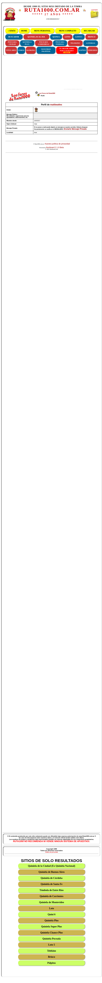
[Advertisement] (42, 72)
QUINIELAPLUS (27, 43)
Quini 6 (51, 914)
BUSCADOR (13, 37)
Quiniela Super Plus (51, 926)
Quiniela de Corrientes (51, 896)
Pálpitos (51, 963)
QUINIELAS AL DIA (36, 37)
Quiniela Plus (52, 920)
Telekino (51, 950)
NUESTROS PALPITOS (46, 50)
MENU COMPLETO (67, 31)
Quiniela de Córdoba (51, 878)
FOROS (21, 50)
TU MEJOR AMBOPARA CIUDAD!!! (66, 50)
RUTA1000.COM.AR (52, 10)
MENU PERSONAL (42, 31)
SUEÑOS (82, 50)
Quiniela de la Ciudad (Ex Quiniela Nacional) (51, 866)
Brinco (51, 957)
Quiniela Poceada (51, 938)
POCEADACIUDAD (12, 43)
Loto (51, 908)
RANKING (31, 50)
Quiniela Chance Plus (51, 932)
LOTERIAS (90, 43)
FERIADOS (92, 50)
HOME (24, 31)
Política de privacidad (51, 852)
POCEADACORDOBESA (43, 43)
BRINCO (91, 37)
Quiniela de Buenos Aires (51, 872)
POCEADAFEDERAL (60, 43)
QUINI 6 (56, 37)
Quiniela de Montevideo (51, 902)
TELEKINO (75, 43)
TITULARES (11, 50)
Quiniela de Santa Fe (51, 884)
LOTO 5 (78, 37)
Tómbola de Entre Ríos (52, 890)
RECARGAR (89, 31)
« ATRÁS (11, 31)
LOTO (67, 37)
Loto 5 (51, 944)
